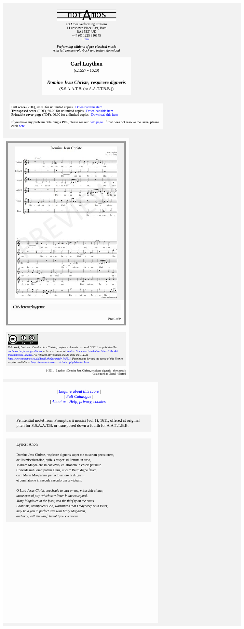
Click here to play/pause (28, 307)
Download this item (88, 107)
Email (86, 39)
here (22, 126)
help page (96, 122)
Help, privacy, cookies (87, 401)
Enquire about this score (79, 391)
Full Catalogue (78, 396)
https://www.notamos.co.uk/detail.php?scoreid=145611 (39, 358)
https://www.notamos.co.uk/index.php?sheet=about (60, 362)
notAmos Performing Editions (25, 351)
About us (59, 401)
